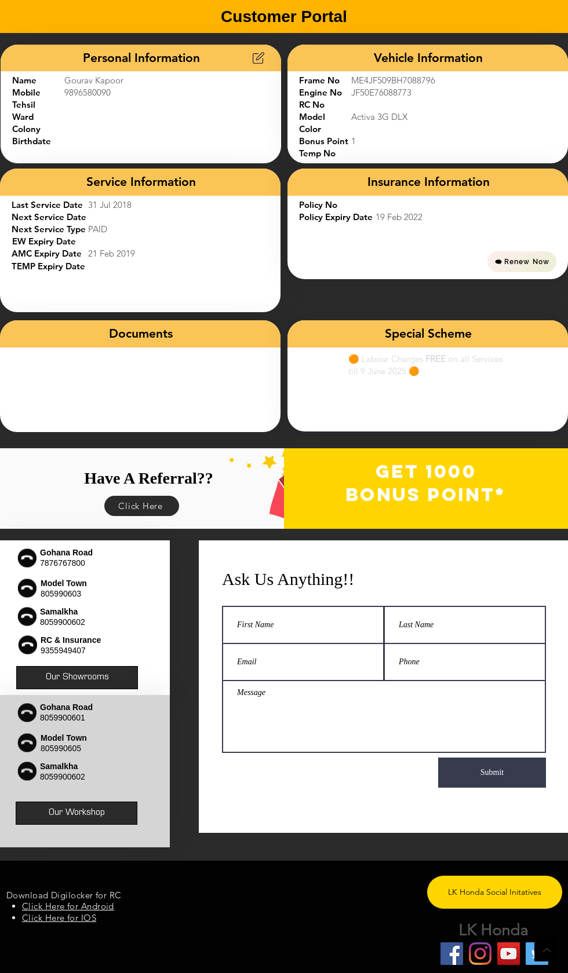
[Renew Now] (521, 261)
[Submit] (492, 773)
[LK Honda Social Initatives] (495, 892)
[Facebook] (451, 953)
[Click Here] (141, 506)
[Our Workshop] (76, 813)
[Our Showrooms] (77, 677)
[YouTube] (508, 953)
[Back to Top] (545, 949)
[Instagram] (480, 953)
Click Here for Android (68, 906)
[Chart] (258, 57)
